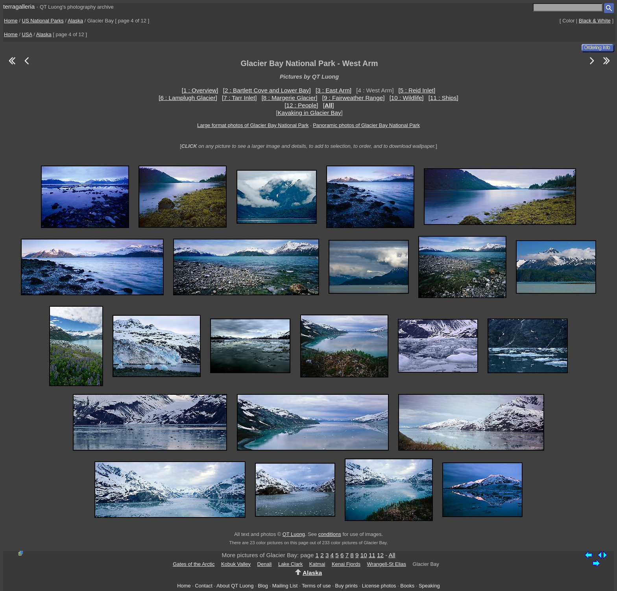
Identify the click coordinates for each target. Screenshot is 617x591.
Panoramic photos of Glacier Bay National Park (366, 125)
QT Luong (294, 534)
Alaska (75, 21)
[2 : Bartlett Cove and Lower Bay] (267, 90)
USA (27, 34)
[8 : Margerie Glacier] (290, 97)
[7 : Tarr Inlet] (239, 97)
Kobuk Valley (236, 564)
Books (407, 586)
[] (328, 105)
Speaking (429, 586)
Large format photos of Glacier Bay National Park (252, 125)
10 (363, 555)
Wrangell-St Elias (386, 564)
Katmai (317, 564)
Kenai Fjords (346, 564)
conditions (329, 534)
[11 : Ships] (443, 97)
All (392, 555)
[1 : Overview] (200, 90)
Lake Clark (290, 564)
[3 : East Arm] (333, 90)
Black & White (595, 21)
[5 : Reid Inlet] (417, 90)
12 (380, 555)
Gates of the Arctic (193, 564)
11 (372, 555)
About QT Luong (234, 586)
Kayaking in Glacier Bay (309, 112)
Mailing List (285, 586)
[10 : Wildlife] (407, 97)
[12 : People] (301, 105)
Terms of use (316, 586)
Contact (203, 586)
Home (11, 21)
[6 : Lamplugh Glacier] (188, 97)
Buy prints (346, 586)
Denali (264, 564)
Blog (263, 586)
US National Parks (43, 21)
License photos (379, 586)
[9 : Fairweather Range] (353, 97)
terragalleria (19, 6)
